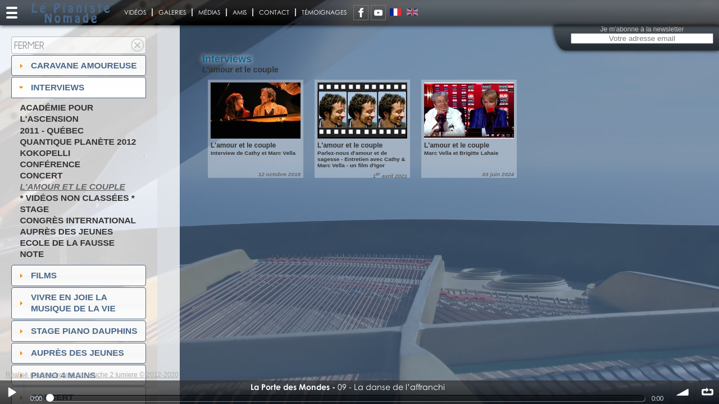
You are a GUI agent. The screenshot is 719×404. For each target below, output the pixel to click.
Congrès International (78, 220)
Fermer (29, 45)
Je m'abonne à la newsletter (642, 29)
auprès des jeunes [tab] (70, 352)
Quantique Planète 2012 (78, 141)
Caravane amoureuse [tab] (76, 65)
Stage (34, 209)
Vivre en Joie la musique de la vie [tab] (66, 302)
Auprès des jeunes (66, 231)
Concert (41, 175)
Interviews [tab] (50, 87)
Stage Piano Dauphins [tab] (77, 331)
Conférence (50, 164)
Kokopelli (45, 153)
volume (683, 392)
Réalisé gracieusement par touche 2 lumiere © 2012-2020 (92, 375)
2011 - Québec (52, 130)
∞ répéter (707, 392)
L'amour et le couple (72, 186)
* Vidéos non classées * (77, 198)
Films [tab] (36, 275)
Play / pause (12, 392)
